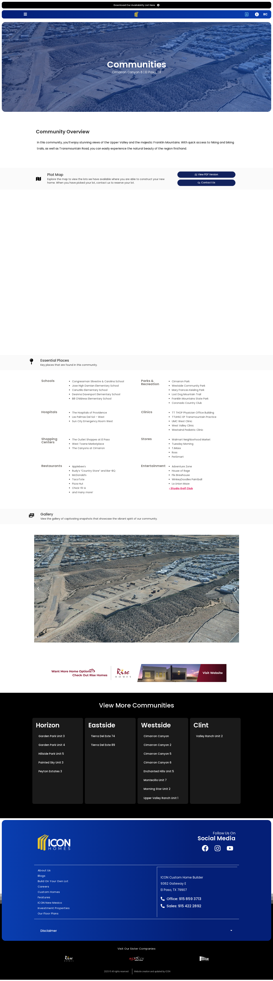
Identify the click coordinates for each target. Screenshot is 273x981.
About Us (44, 872)
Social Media (216, 840)
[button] (38, 590)
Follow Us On (224, 834)
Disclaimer (48, 932)
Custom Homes (49, 893)
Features (44, 899)
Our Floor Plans (48, 915)
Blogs (41, 877)
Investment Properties (54, 909)
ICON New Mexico (50, 904)
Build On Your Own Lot (53, 882)
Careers (43, 888)
